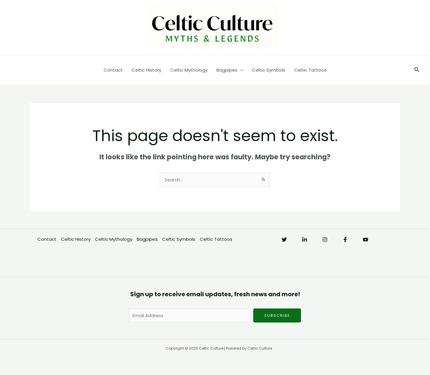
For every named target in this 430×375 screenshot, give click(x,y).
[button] (417, 70)
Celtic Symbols (268, 70)
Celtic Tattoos (310, 70)
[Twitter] (284, 239)
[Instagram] (325, 239)
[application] (240, 70)
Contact (113, 70)
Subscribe (277, 315)
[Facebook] (345, 239)
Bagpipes (229, 70)
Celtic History (146, 70)
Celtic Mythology (189, 70)
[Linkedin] (304, 239)
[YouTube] (365, 239)
